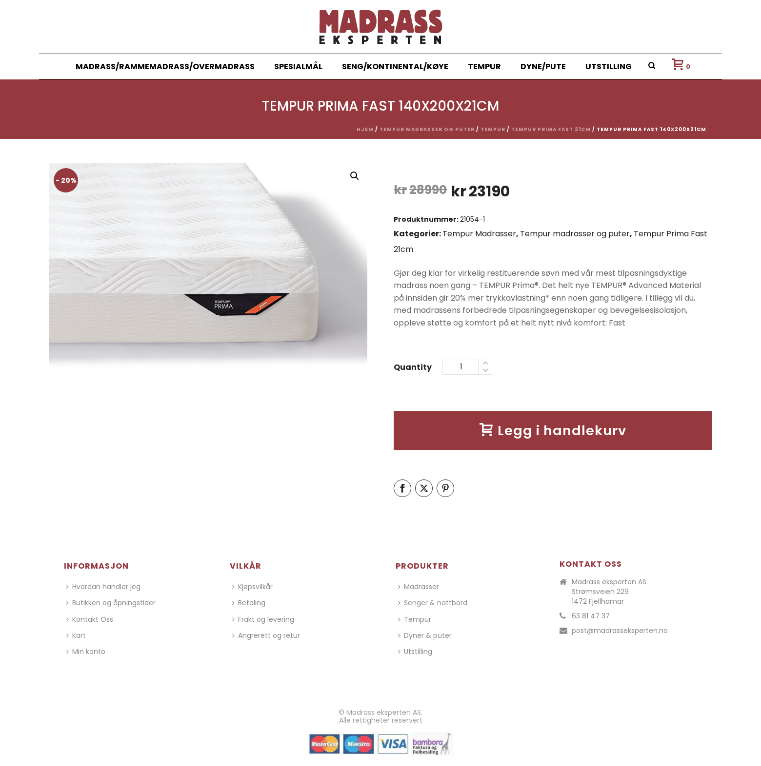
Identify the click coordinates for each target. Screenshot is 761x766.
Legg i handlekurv (553, 430)
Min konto (85, 651)
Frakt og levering (263, 619)
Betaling (248, 603)
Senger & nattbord (432, 603)
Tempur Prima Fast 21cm (551, 129)
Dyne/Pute (543, 66)
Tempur (484, 66)
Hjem (365, 129)
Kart (76, 635)
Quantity (413, 367)
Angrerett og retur (266, 635)
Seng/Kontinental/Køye (395, 66)
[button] (354, 176)
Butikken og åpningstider (111, 603)
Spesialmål (298, 66)
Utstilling (608, 66)
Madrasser (418, 587)
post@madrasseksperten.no (620, 630)
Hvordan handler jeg (103, 587)
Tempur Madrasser (479, 233)
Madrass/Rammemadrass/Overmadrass (165, 66)
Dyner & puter (425, 635)
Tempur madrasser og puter (427, 129)
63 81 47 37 (591, 616)
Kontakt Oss (89, 619)
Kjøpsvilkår (252, 587)
